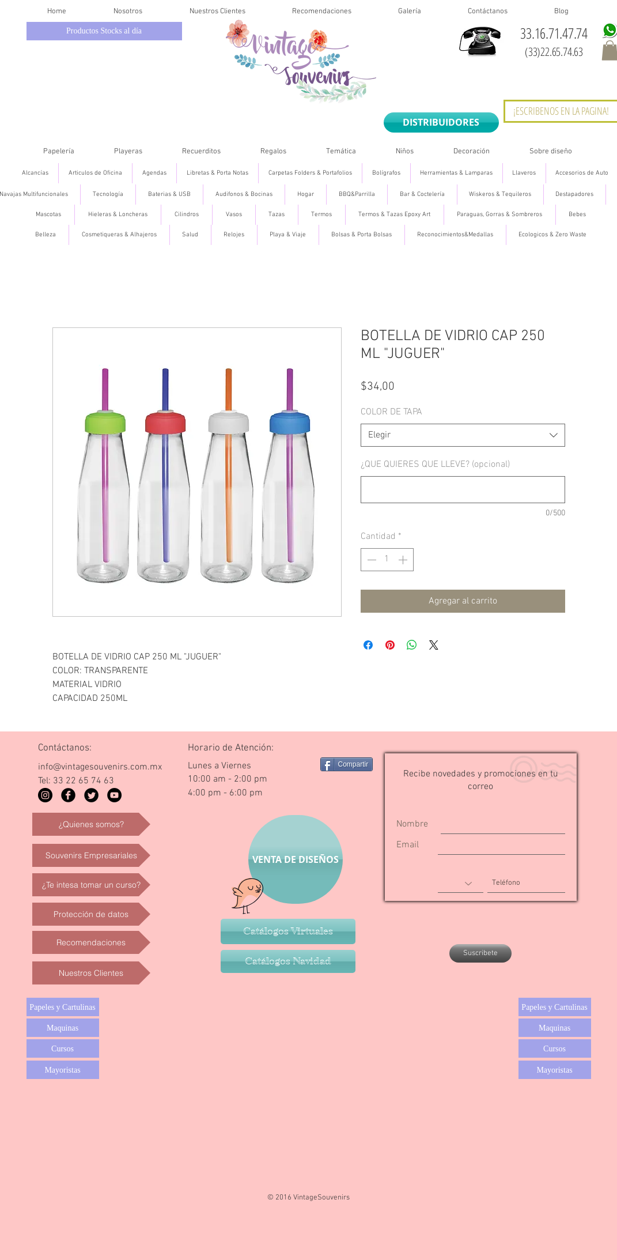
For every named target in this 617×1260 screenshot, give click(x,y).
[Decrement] (370, 560)
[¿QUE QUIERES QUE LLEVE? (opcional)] (463, 489)
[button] (59, 152)
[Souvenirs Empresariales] (91, 855)
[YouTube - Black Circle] (114, 795)
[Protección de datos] (91, 914)
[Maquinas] (63, 1027)
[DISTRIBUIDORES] (441, 122)
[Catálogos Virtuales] (288, 931)
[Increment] (404, 560)
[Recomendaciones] (91, 942)
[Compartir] (346, 764)
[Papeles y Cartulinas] (63, 1007)
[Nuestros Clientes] (91, 972)
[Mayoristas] (63, 1070)
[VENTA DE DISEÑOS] (295, 859)
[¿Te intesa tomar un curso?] (91, 884)
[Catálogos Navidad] (288, 961)
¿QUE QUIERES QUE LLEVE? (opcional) (435, 464)
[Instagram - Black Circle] (45, 795)
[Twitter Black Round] (91, 795)
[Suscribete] (480, 953)
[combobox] (463, 435)
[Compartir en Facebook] (368, 645)
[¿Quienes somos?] (91, 824)
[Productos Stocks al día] (104, 31)
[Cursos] (63, 1048)
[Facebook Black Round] (68, 795)
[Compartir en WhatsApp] (412, 645)
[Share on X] (434, 645)
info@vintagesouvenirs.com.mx (100, 767)
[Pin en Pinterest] (390, 645)
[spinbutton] (387, 560)
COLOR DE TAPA (391, 412)
